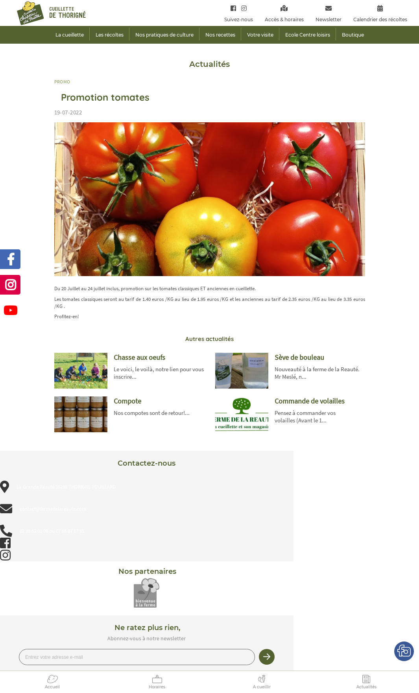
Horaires (157, 686)
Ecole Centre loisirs (307, 35)
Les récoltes (110, 35)
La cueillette (69, 35)
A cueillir (262, 686)
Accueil (52, 686)
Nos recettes (220, 35)
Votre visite (260, 35)
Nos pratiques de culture (164, 35)
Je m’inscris (267, 657)
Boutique (353, 35)
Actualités (366, 686)
